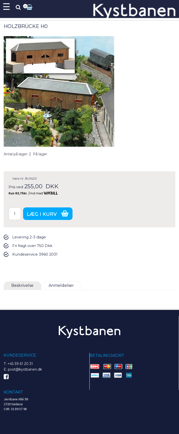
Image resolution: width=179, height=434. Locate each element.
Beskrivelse (22, 285)
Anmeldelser (61, 285)
